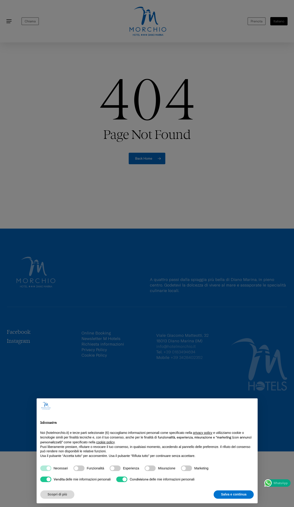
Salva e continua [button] (233, 494)
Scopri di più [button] (57, 494)
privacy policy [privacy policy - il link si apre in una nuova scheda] (202, 433)
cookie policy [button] (105, 442)
